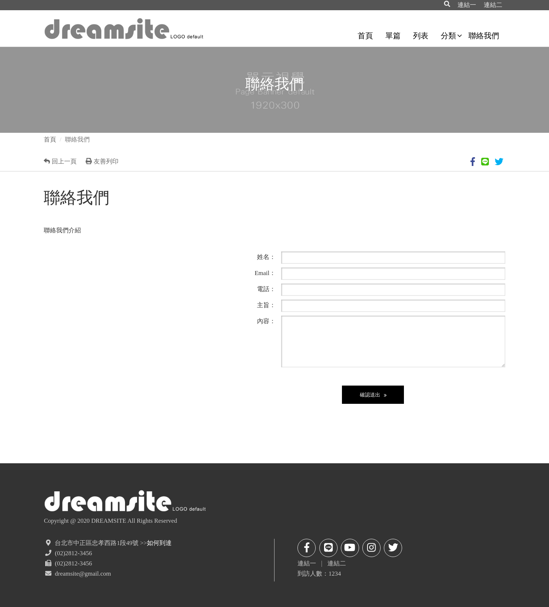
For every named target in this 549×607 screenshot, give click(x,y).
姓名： (266, 257)
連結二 (493, 4)
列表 (420, 35)
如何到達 (159, 543)
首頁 (365, 35)
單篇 (393, 35)
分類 (448, 35)
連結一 (467, 4)
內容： (266, 321)
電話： (266, 289)
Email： (265, 273)
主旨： (266, 305)
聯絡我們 (483, 35)
